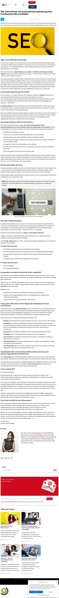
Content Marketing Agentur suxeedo (38, 435)
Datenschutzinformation (10, 501)
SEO (11, 458)
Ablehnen (50, 592)
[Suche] (55, 470)
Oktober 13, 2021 (6, 539)
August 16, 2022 (5, 573)
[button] (56, 582)
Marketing (6, 458)
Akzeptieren (36, 592)
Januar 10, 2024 (26, 541)
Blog (3, 523)
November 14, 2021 (27, 573)
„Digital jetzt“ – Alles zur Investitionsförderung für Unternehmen (7, 559)
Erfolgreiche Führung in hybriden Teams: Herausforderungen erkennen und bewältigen (31, 527)
